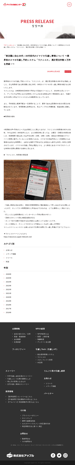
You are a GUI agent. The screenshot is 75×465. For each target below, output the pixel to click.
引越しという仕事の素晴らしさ (19, 379)
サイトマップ (27, 418)
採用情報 (9, 391)
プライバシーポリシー (30, 415)
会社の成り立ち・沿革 (22, 334)
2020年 (8, 297)
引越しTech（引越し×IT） (47, 349)
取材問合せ (26, 439)
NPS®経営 (40, 329)
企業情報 (16, 329)
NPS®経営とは (43, 334)
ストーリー (10, 371)
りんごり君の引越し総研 (54, 371)
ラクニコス (41, 357)
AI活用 (39, 362)
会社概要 (17, 339)
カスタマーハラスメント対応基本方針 (36, 423)
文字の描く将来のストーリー (18, 384)
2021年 (8, 293)
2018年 (8, 305)
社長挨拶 (17, 342)
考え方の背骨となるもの (16, 381)
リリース (68, 71)
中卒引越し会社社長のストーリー (19, 376)
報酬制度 (40, 339)
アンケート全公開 (44, 342)
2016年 (8, 312)
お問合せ (24, 434)
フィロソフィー (19, 349)
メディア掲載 (11, 254)
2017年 (8, 309)
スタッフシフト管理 (44, 360)
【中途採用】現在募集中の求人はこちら (22, 399)
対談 (7, 262)
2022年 (8, 289)
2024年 (8, 282)
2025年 (8, 278)
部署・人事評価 (43, 336)
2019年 (8, 301)
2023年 (8, 286)
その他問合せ (27, 441)
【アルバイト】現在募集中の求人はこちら (23, 402)
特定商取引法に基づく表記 (32, 426)
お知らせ (11, 45)
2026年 (8, 274)
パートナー (49, 393)
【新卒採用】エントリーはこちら (19, 396)
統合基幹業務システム (45, 354)
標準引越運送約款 (28, 421)
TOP (5, 45)
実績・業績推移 (20, 336)
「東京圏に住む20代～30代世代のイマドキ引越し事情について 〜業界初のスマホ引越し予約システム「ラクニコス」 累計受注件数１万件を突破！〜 (37, 60)
